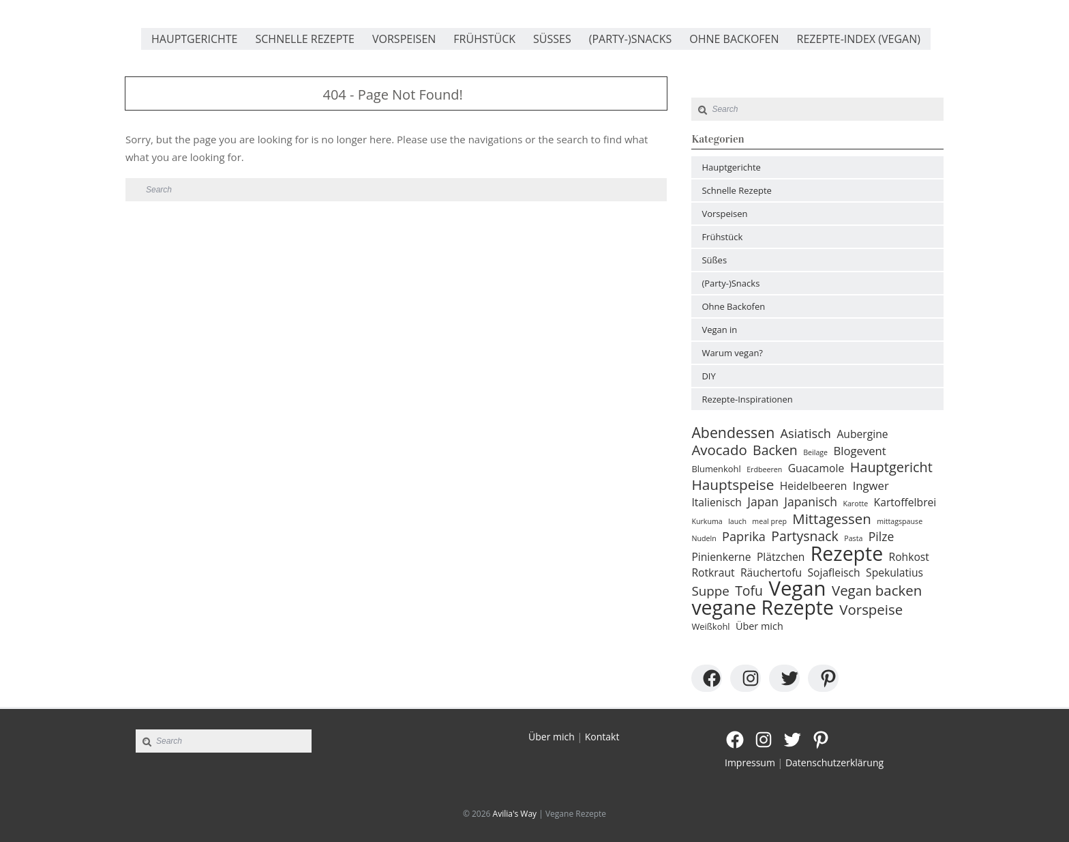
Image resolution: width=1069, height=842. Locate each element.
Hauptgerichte (194, 38)
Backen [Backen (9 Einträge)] (775, 450)
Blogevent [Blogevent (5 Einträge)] (860, 451)
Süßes (552, 38)
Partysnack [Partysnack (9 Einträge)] (805, 536)
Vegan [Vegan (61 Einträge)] (797, 588)
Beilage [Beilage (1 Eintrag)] (815, 452)
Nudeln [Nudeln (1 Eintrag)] (703, 538)
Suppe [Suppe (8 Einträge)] (710, 590)
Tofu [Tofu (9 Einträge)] (749, 590)
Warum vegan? (732, 353)
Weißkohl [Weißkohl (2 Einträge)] (710, 626)
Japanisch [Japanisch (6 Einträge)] (810, 501)
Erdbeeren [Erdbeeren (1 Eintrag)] (764, 469)
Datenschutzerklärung (834, 762)
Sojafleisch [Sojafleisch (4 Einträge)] (833, 572)
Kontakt (602, 736)
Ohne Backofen (734, 38)
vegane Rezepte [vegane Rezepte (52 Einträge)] (762, 607)
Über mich (551, 736)
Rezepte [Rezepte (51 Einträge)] (847, 553)
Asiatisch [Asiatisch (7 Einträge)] (806, 433)
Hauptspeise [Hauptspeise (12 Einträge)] (732, 484)
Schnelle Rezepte (305, 38)
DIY (708, 376)
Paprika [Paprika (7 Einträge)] (744, 536)
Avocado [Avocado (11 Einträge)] (719, 449)
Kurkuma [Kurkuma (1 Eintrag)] (706, 521)
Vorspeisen (404, 38)
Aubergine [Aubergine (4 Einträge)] (862, 433)
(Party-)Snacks (630, 38)
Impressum (750, 762)
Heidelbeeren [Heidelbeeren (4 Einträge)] (813, 485)
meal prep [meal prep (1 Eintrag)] (769, 521)
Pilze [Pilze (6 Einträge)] (881, 536)
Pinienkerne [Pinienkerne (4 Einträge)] (721, 556)
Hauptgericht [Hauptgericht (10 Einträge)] (891, 467)
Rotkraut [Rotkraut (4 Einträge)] (712, 572)
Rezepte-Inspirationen (747, 399)
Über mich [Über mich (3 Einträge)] (759, 626)
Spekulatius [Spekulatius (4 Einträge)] (894, 572)
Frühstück (484, 38)
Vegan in (719, 329)
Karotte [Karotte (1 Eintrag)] (855, 503)
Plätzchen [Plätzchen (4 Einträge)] (780, 556)
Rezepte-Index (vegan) (858, 38)
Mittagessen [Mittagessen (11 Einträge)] (831, 518)
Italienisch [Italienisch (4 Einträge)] (716, 502)
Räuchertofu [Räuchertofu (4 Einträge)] (771, 572)
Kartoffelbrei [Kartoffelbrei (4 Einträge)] (905, 502)
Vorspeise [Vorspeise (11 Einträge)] (871, 609)
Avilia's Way (515, 813)
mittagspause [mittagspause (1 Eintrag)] (899, 521)
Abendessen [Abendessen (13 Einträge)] (732, 432)
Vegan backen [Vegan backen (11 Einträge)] (877, 590)
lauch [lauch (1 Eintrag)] (737, 521)
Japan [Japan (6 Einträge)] (763, 501)
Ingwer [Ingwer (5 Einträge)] (871, 485)
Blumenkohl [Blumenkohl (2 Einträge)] (715, 469)
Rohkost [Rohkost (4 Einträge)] (909, 556)
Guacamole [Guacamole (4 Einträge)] (816, 468)
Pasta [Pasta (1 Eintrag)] (853, 538)
